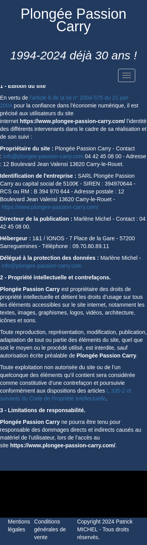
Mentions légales (19, 525)
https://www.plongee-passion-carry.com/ (50, 207)
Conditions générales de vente (50, 529)
